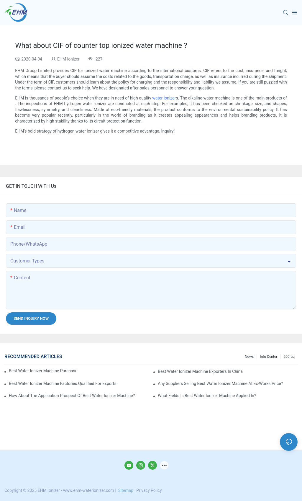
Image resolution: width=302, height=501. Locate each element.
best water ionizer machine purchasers (42, 370)
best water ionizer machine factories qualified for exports (62, 383)
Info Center (268, 357)
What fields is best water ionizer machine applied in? (207, 395)
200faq (289, 357)
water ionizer (164, 98)
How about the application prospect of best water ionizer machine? (72, 395)
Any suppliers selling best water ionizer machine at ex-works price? (220, 383)
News (249, 357)
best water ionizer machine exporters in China (200, 371)
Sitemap (125, 490)
